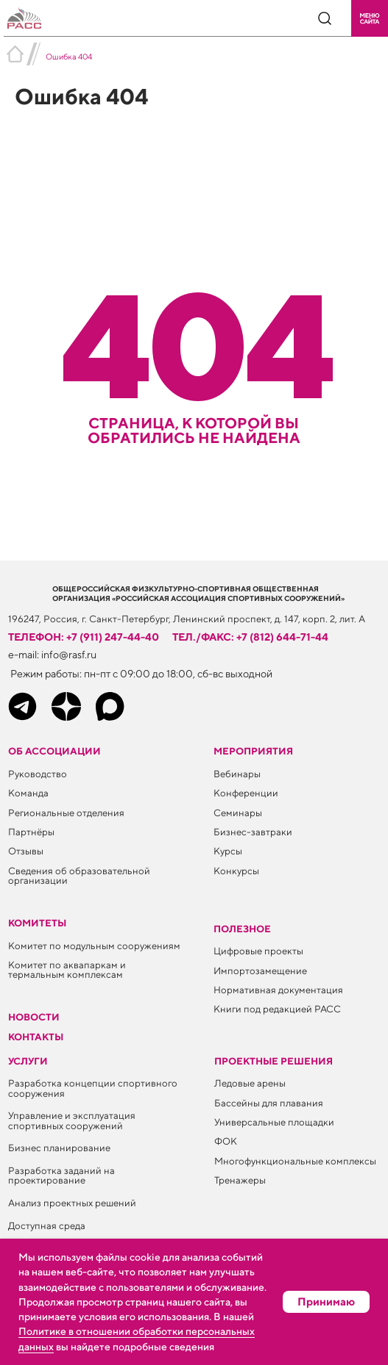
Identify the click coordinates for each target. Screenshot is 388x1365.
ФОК (225, 1141)
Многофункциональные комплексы (295, 1161)
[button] (369, 18)
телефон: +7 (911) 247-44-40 (83, 636)
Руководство (37, 773)
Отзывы (25, 851)
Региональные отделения (66, 812)
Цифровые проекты (258, 951)
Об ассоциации (54, 751)
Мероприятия (253, 751)
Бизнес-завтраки (253, 832)
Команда (28, 793)
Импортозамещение (260, 970)
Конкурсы (236, 870)
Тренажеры (240, 1180)
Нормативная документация (278, 989)
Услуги (28, 1061)
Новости (34, 1017)
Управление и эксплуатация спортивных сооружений (71, 1120)
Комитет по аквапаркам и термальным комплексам (67, 969)
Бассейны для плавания (268, 1103)
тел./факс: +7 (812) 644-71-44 (250, 636)
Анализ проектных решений (72, 1203)
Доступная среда (46, 1225)
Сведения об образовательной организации (79, 875)
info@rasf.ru (68, 654)
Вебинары (237, 773)
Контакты (35, 1036)
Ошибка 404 (69, 56)
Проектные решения (273, 1061)
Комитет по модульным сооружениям (94, 945)
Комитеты (37, 923)
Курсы (228, 851)
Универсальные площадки (274, 1122)
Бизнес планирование (59, 1147)
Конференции (246, 793)
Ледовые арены (250, 1083)
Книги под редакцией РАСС (277, 1009)
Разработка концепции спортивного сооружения (92, 1087)
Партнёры (31, 832)
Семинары (238, 812)
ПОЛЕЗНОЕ (242, 928)
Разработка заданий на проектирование (61, 1175)
